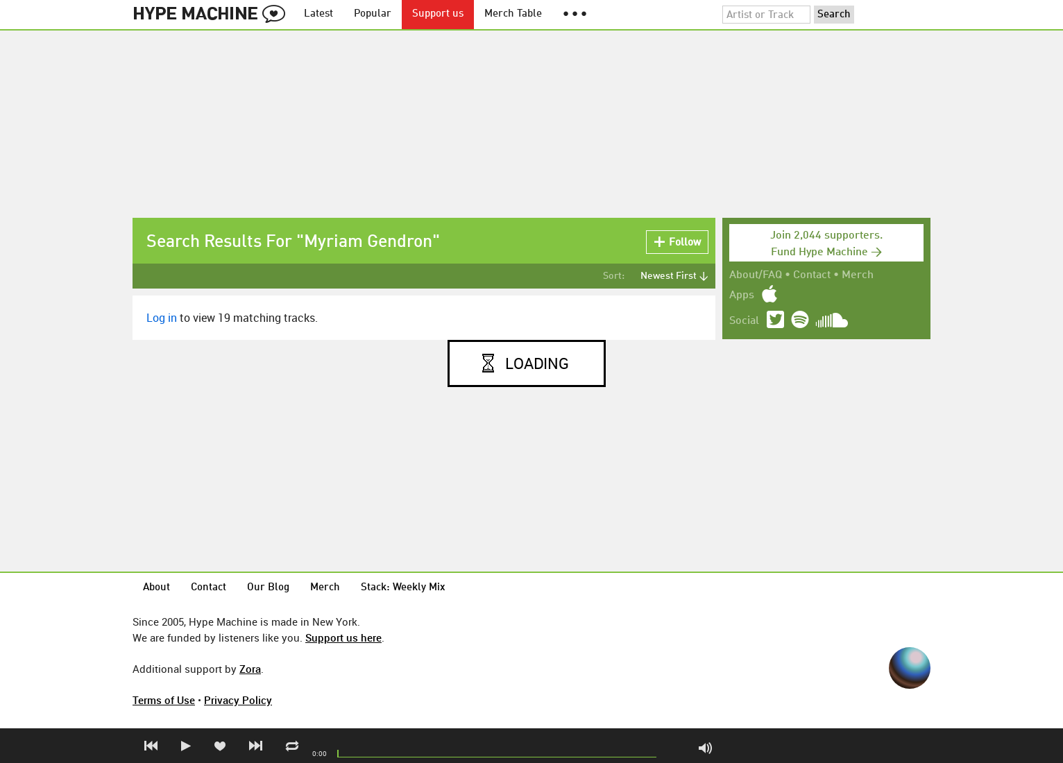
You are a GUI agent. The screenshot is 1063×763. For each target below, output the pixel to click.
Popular (372, 14)
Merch (858, 275)
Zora (250, 669)
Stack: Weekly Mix (403, 588)
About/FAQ (755, 275)
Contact (812, 275)
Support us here (343, 637)
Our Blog (268, 588)
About (156, 588)
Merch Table (513, 14)
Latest (318, 14)
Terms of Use (164, 700)
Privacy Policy (238, 700)
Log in (161, 317)
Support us (438, 14)
